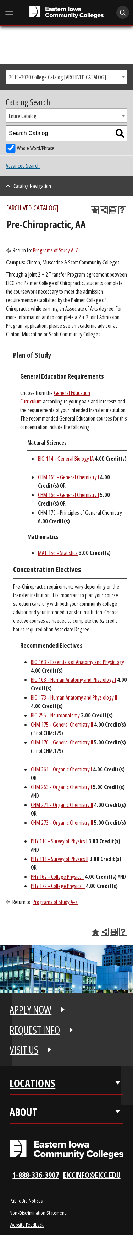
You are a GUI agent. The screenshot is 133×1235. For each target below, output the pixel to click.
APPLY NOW (30, 1010)
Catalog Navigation (32, 186)
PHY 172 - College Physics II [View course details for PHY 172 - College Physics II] (58, 886)
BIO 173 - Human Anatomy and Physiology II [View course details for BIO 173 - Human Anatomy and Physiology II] (74, 697)
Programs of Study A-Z (55, 250)
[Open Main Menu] (9, 12)
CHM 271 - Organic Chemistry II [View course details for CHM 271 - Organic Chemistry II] (62, 805)
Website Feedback (27, 1224)
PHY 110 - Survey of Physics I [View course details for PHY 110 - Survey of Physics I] (59, 841)
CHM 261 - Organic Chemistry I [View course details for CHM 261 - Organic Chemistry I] (61, 769)
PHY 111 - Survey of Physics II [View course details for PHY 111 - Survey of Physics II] (59, 859)
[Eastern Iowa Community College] (66, 12)
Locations (32, 1083)
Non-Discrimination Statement (38, 1212)
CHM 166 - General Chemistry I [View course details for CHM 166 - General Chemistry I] (68, 495)
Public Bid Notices (26, 1200)
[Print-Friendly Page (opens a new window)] (113, 210)
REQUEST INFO (35, 1030)
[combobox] (66, 77)
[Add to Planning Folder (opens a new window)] (95, 210)
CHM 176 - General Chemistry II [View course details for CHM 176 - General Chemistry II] (62, 742)
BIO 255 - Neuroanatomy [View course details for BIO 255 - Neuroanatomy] (55, 715)
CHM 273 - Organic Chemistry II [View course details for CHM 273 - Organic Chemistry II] (62, 823)
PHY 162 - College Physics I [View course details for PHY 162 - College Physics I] (57, 877)
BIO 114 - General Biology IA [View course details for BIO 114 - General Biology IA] (66, 459)
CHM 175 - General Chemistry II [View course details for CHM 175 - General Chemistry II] (62, 724)
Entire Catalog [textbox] (23, 116)
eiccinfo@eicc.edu (92, 1175)
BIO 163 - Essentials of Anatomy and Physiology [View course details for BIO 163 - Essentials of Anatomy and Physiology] (77, 662)
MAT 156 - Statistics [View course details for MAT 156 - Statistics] (58, 553)
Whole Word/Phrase (35, 148)
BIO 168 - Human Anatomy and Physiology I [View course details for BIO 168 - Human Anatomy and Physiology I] (73, 680)
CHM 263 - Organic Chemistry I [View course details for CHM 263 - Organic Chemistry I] (61, 787)
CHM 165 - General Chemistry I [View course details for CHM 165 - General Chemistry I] (68, 477)
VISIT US (24, 1050)
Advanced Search (23, 166)
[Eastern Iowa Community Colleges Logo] (66, 1149)
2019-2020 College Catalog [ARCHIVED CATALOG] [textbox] (57, 77)
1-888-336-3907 (35, 1175)
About (23, 1112)
